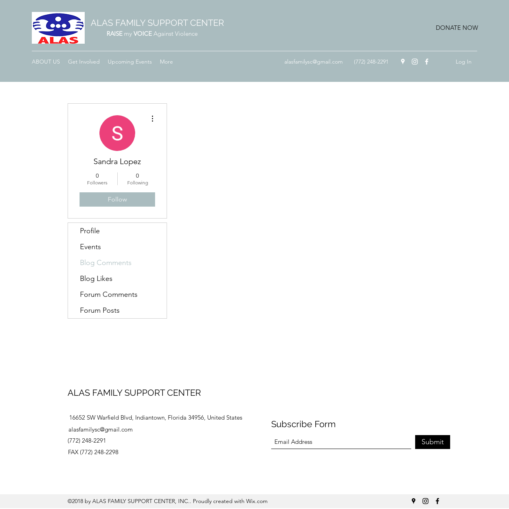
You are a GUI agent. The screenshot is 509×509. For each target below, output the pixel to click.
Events (90, 246)
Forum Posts (100, 310)
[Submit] (432, 442)
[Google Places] (403, 62)
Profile (90, 230)
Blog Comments (106, 262)
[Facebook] (427, 62)
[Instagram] (415, 62)
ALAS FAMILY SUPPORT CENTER (157, 22)
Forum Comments (109, 294)
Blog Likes (96, 278)
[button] (457, 27)
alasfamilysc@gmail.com (313, 61)
